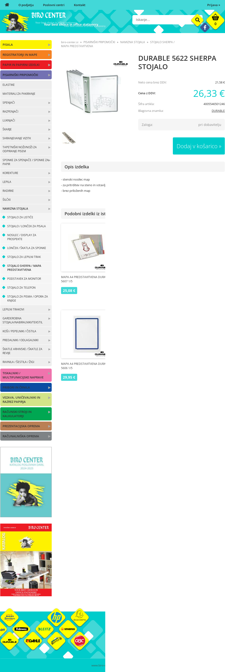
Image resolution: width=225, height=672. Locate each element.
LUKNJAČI (9, 120)
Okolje (191, 632)
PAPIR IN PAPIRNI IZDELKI (21, 65)
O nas (116, 632)
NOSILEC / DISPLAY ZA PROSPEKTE (21, 237)
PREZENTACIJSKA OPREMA (21, 426)
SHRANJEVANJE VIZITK (17, 138)
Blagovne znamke (199, 639)
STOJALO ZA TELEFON (21, 288)
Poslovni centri (54, 5)
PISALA (8, 44)
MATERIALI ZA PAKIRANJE (19, 94)
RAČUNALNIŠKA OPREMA (21, 436)
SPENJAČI (9, 103)
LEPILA (7, 182)
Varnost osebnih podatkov (168, 646)
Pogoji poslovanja (162, 639)
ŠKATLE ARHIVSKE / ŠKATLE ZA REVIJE (22, 351)
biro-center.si (69, 42)
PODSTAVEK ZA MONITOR (24, 279)
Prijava (213, 5)
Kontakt (79, 5)
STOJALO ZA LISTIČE (20, 217)
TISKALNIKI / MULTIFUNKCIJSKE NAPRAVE (23, 375)
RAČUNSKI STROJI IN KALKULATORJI (17, 414)
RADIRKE (8, 191)
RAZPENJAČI (10, 111)
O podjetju (26, 5)
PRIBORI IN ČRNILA (16, 387)
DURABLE (218, 111)
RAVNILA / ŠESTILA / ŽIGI (18, 362)
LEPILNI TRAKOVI (13, 309)
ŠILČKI (7, 200)
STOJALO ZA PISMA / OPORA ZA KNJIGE (27, 298)
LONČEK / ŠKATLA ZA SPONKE (26, 248)
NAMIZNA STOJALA (15, 209)
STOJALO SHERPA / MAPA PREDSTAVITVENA (24, 268)
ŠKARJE (7, 129)
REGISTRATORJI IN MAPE (20, 55)
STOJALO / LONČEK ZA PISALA (26, 226)
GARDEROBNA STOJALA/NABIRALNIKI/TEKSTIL (23, 320)
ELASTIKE (9, 85)
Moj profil (156, 632)
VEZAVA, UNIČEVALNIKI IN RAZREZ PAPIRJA (21, 399)
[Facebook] (205, 27)
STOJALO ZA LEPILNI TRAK (24, 257)
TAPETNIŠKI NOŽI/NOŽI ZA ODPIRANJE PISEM (20, 149)
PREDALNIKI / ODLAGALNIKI (20, 340)
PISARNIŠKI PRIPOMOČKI (20, 75)
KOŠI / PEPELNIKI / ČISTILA (19, 331)
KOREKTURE (10, 173)
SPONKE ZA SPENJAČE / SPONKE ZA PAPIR (26, 162)
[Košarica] (215, 21)
